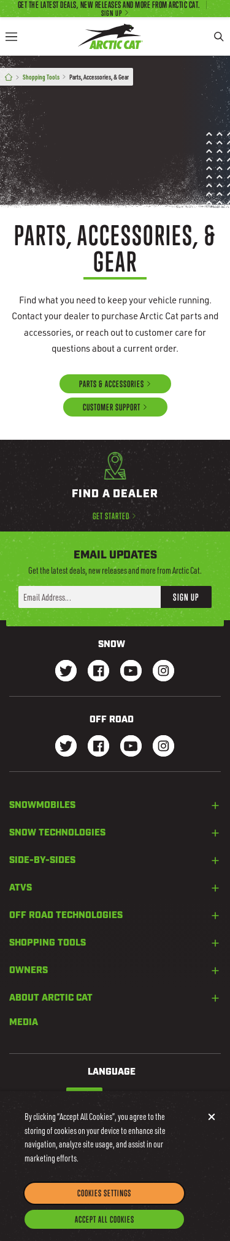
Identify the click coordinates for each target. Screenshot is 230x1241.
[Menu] (11, 36)
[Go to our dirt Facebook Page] (98, 747)
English (84, 1096)
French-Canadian (133, 1096)
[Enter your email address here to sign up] (89, 597)
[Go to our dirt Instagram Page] (66, 747)
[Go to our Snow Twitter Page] (66, 672)
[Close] (211, 1126)
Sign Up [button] (186, 596)
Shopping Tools (41, 76)
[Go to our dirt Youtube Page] (131, 747)
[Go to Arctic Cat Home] (110, 36)
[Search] (219, 36)
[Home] (8, 77)
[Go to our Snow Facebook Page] (98, 672)
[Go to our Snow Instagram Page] (163, 672)
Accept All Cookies (104, 1228)
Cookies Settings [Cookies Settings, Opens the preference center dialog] (104, 1202)
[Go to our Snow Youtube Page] (131, 672)
